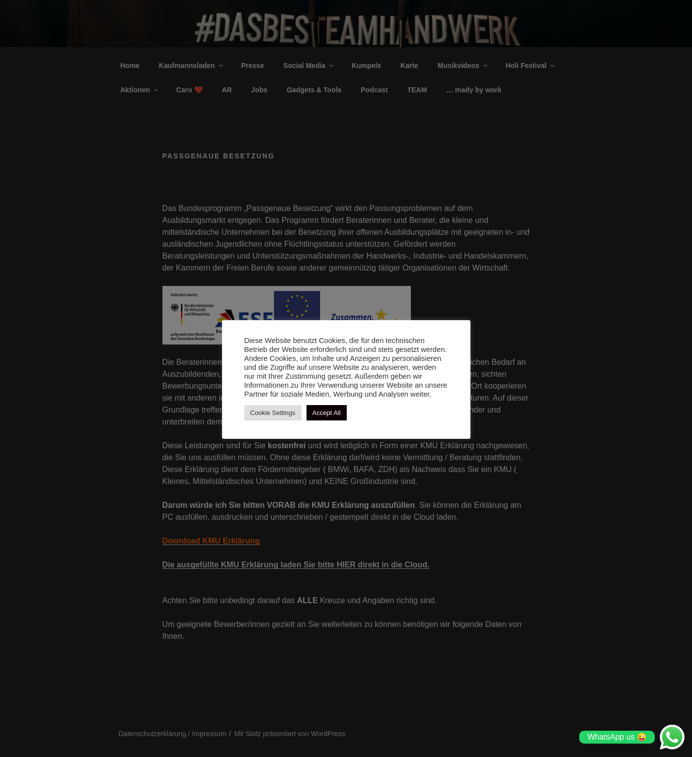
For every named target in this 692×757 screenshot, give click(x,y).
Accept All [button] (326, 412)
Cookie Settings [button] (273, 412)
